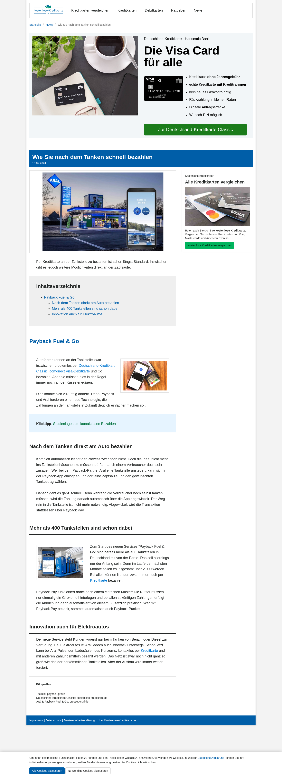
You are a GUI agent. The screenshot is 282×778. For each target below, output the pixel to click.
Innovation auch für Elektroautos (77, 314)
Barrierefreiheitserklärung (79, 720)
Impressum (36, 720)
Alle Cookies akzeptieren (47, 770)
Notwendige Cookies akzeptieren (88, 770)
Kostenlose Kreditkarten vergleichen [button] (209, 245)
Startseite (35, 24)
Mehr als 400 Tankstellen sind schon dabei (85, 308)
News (198, 10)
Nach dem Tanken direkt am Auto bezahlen (85, 303)
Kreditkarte (98, 580)
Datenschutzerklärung (211, 757)
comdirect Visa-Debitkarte (70, 371)
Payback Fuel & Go (59, 297)
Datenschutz (53, 720)
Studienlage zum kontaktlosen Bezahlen (84, 424)
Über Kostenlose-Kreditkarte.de (117, 720)
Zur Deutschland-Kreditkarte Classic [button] (195, 129)
